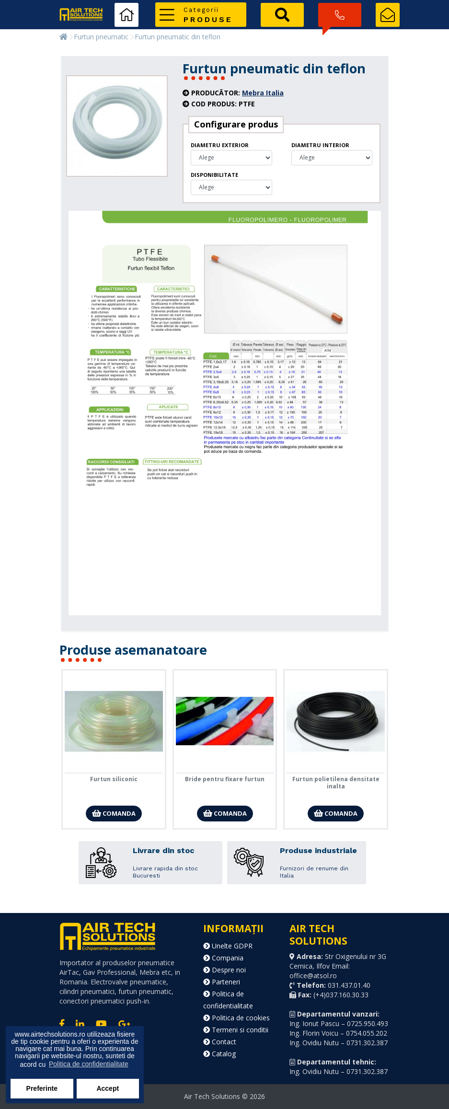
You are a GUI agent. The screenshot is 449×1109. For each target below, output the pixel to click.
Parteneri (221, 981)
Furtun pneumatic (101, 36)
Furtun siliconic (114, 779)
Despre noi (224, 969)
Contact (219, 1041)
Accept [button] (107, 1088)
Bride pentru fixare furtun (225, 779)
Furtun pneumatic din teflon (177, 36)
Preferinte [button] (42, 1088)
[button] (200, 14)
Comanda (114, 813)
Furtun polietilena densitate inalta (336, 782)
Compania (223, 957)
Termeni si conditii (235, 1029)
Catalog (219, 1053)
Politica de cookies (236, 1017)
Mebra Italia (263, 92)
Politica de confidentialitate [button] (88, 1064)
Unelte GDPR (228, 945)
